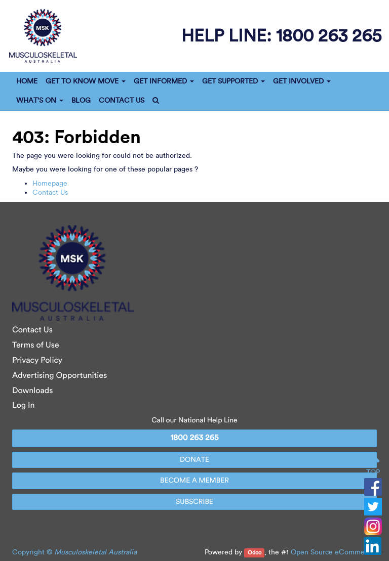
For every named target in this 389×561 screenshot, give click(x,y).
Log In (23, 405)
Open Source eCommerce (333, 552)
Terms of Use (35, 345)
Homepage (49, 183)
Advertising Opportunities (59, 375)
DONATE (194, 459)
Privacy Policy (37, 360)
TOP (373, 465)
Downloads (32, 391)
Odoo (254, 552)
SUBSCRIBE (194, 501)
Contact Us (50, 192)
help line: (281, 35)
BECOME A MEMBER (194, 480)
